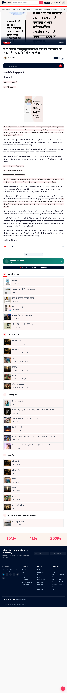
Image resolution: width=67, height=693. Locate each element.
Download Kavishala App (50, 9)
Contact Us (25, 579)
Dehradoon (61, 584)
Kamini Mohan (12, 57)
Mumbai (54, 574)
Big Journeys (16, 9)
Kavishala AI (40, 584)
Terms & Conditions (27, 582)
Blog (23, 572)
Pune (60, 572)
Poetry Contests (6, 9)
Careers (24, 574)
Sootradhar (40, 572)
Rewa (53, 579)
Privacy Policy (25, 584)
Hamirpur (54, 584)
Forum (38, 577)
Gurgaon (54, 572)
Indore (60, 579)
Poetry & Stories (41, 569)
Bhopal (54, 581)
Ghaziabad (61, 581)
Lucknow (61, 576)
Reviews (24, 577)
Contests (39, 587)
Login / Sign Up (56, 2)
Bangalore (54, 576)
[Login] (63, 688)
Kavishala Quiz (40, 582)
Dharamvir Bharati (27, 9)
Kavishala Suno (41, 579)
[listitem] (3, 574)
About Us (24, 569)
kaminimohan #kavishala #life (33, 254)
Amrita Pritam (38, 9)
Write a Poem (40, 592)
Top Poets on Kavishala (33, 599)
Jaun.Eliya (62, 9)
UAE (53, 591)
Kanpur (54, 586)
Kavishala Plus (40, 589)
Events (39, 574)
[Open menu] (63, 2)
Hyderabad (61, 574)
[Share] (62, 58)
